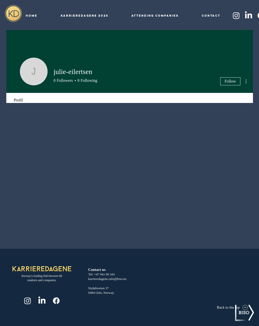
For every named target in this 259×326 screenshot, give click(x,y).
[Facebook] (56, 300)
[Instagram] (236, 15)
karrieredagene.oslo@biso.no (107, 279)
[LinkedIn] (248, 15)
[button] (84, 15)
